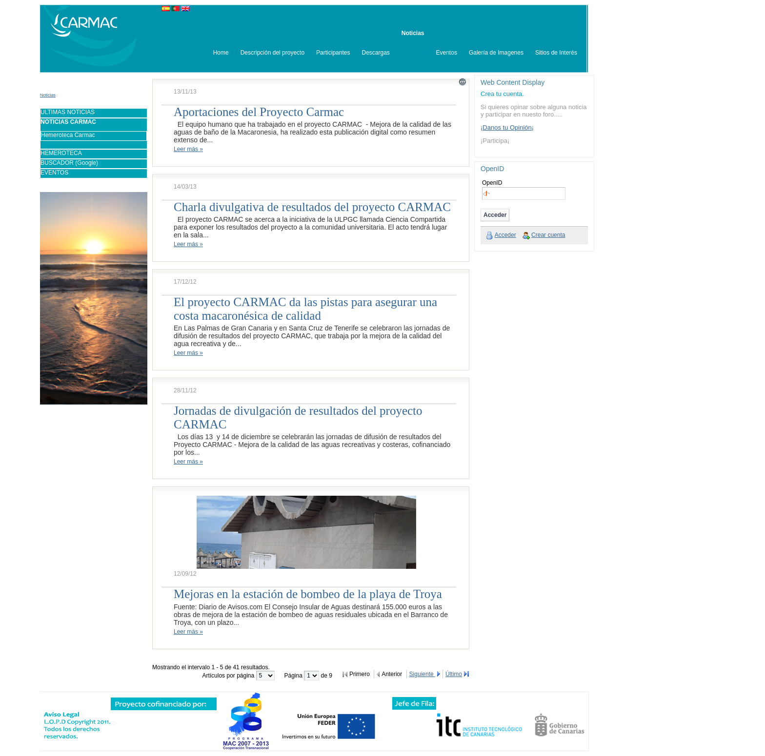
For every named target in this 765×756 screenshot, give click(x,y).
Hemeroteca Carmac (68, 135)
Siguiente (422, 674)
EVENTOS (54, 172)
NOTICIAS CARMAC (68, 121)
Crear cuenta (548, 235)
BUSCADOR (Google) (69, 162)
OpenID (492, 183)
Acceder (505, 235)
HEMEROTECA (61, 153)
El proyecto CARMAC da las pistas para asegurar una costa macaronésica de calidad (305, 308)
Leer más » (188, 149)
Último (453, 674)
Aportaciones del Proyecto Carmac (259, 111)
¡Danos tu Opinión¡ (507, 127)
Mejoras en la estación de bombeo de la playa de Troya (308, 594)
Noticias (48, 95)
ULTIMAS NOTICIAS (67, 112)
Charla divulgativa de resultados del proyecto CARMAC (312, 206)
